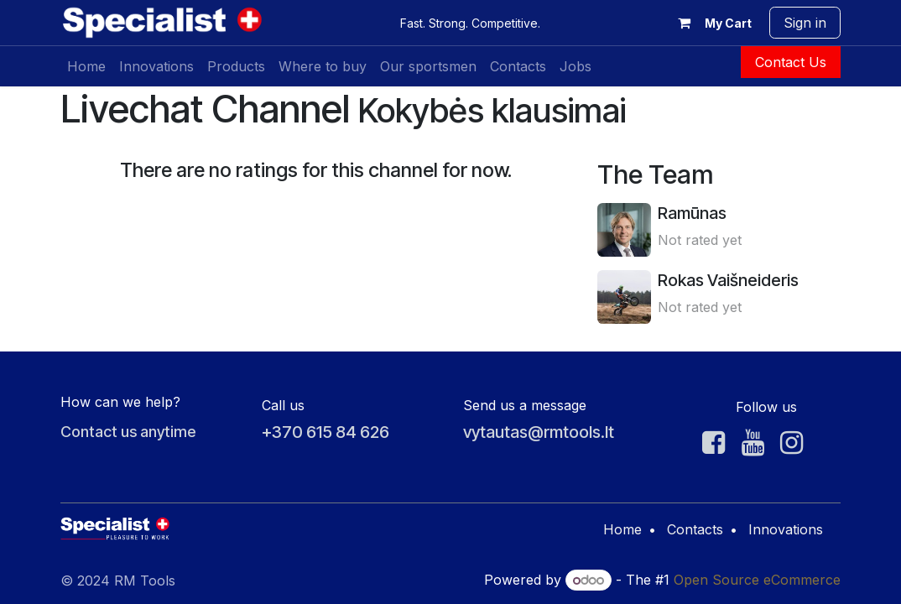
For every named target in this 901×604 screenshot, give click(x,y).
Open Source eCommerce (757, 579)
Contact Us (790, 62)
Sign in (805, 22)
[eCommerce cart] (711, 22)
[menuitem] (86, 66)
